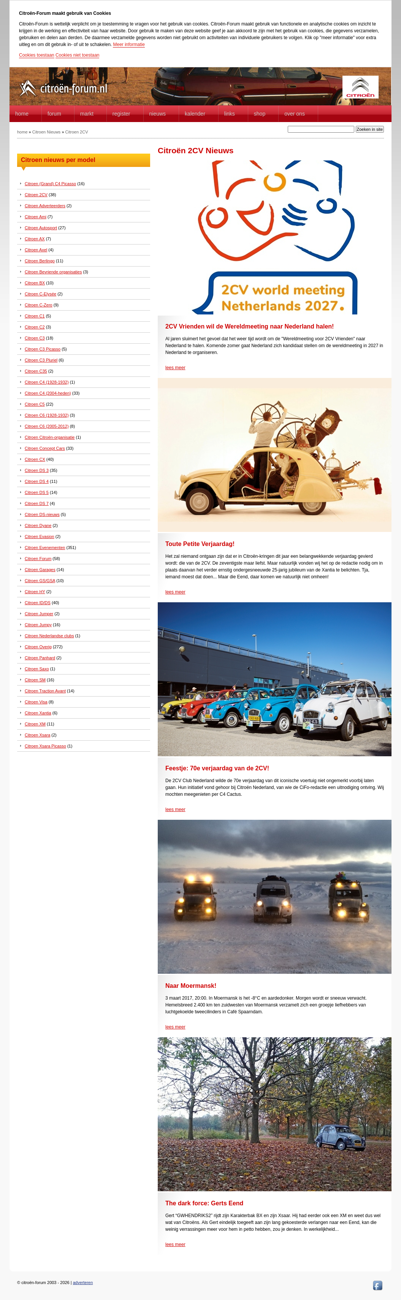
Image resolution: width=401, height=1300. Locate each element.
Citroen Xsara (37, 735)
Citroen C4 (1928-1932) (47, 382)
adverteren (83, 1282)
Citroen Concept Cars (45, 448)
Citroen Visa (36, 702)
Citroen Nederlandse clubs (49, 635)
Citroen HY (35, 591)
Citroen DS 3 (37, 470)
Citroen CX (35, 459)
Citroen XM (35, 724)
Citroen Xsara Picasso (45, 746)
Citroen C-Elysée (40, 294)
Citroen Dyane (38, 525)
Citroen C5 (35, 404)
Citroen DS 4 (37, 481)
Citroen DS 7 (37, 503)
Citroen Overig (38, 646)
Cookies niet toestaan (77, 55)
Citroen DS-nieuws (42, 514)
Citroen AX (35, 239)
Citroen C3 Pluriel (41, 360)
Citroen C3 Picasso (42, 349)
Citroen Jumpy (38, 624)
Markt (87, 113)
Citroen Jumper (39, 613)
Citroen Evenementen (45, 547)
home (22, 113)
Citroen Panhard (40, 658)
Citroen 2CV (76, 132)
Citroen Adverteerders (45, 205)
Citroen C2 (35, 327)
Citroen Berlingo (40, 261)
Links (229, 113)
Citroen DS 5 (37, 492)
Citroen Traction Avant (45, 691)
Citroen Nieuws (46, 132)
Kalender (195, 113)
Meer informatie (128, 44)
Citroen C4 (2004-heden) (48, 393)
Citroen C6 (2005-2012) (47, 426)
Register (121, 113)
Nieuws (157, 113)
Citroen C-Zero (38, 305)
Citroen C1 (35, 316)
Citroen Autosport (41, 227)
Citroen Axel (36, 250)
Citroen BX (35, 283)
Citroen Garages (40, 569)
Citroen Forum (38, 558)
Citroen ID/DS (38, 602)
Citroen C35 (36, 371)
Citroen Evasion (39, 536)
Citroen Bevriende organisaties (53, 272)
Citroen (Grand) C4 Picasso (50, 183)
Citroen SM (35, 680)
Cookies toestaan (36, 55)
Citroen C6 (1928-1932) (47, 415)
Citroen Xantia (38, 713)
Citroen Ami (35, 216)
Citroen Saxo (37, 669)
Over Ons (294, 113)
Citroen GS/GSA (40, 580)
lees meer (175, 367)
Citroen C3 (35, 338)
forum (54, 113)
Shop (259, 113)
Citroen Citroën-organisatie (49, 437)
